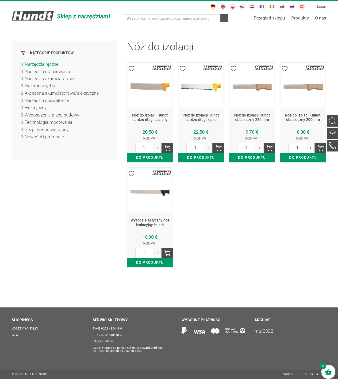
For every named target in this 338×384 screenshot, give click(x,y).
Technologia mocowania (49, 125)
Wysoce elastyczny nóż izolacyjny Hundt (149, 225)
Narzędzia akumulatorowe (51, 79)
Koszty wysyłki (25, 332)
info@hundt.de (103, 346)
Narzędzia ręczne (43, 64)
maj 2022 (264, 335)
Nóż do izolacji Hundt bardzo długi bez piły (150, 118)
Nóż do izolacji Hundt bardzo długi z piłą (201, 118)
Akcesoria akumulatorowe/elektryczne (64, 94)
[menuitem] (213, 7)
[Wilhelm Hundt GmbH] (61, 15)
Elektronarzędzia (41, 87)
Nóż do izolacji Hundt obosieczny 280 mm (252, 118)
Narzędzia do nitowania (49, 72)
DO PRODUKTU (150, 159)
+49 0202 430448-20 (108, 339)
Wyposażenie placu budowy (53, 117)
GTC (15, 339)
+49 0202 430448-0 (107, 332)
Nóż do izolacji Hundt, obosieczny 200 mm (303, 118)
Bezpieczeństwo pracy (47, 132)
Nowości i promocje (45, 140)
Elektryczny (36, 109)
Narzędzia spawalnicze (48, 102)
